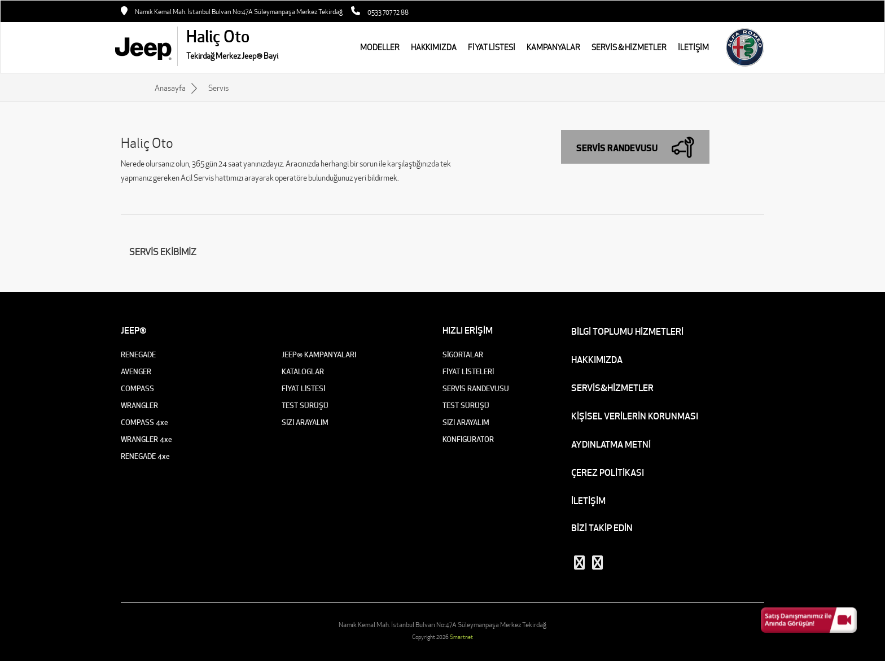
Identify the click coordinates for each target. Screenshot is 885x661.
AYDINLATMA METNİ (611, 444)
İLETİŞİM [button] (693, 47)
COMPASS (137, 388)
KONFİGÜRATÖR (468, 439)
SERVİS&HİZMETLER (612, 388)
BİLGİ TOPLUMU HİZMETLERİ (627, 331)
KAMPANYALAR (553, 47)
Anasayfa (170, 88)
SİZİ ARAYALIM (305, 422)
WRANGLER (139, 405)
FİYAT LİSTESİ (491, 47)
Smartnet (461, 637)
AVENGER (136, 372)
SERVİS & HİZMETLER (629, 47)
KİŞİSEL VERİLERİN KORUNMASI (634, 416)
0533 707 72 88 (388, 12)
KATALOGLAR (303, 372)
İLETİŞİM (588, 500)
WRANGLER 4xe (146, 439)
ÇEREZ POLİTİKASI (607, 472)
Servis (218, 88)
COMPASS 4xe (144, 422)
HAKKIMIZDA (434, 47)
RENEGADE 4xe (145, 456)
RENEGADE (138, 355)
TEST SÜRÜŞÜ (305, 405)
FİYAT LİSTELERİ (468, 372)
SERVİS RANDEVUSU (475, 388)
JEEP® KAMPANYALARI (319, 355)
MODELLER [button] (380, 47)
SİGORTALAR (462, 355)
